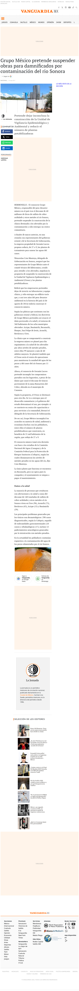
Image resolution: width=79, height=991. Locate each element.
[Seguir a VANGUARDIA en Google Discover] (6, 76)
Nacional (3, 80)
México (33, 22)
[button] (2, 19)
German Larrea (4, 159)
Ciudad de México (26, 695)
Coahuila (14, 22)
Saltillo (23, 22)
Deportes (67, 22)
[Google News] (23, 579)
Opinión (50, 22)
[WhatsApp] (43, 579)
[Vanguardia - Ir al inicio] (39, 11)
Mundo (41, 22)
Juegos (4, 22)
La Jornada (7, 119)
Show (58, 22)
